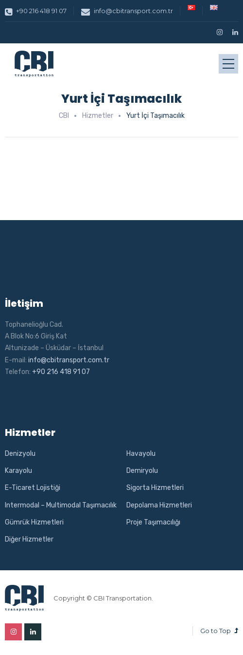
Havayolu (141, 453)
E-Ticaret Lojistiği (32, 488)
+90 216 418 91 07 (36, 11)
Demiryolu (142, 471)
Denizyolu (20, 453)
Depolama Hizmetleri (159, 505)
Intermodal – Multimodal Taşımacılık (61, 505)
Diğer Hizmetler (29, 539)
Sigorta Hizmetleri (155, 488)
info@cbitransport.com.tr (127, 11)
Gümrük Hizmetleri (34, 522)
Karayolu (18, 471)
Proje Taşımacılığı (153, 522)
